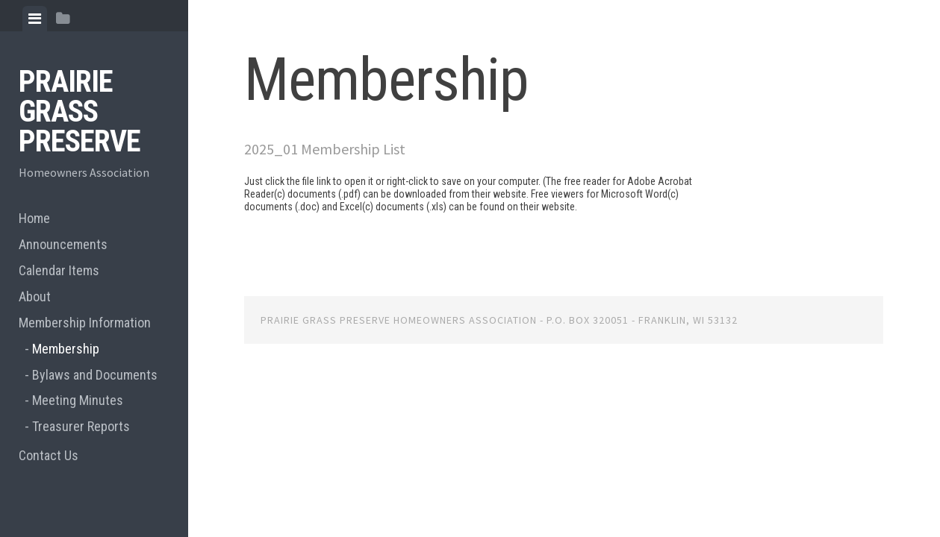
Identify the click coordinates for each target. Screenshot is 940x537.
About (35, 296)
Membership (65, 349)
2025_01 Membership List (324, 148)
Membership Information (85, 322)
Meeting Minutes (77, 400)
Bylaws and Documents (95, 375)
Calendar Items (59, 270)
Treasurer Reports (81, 426)
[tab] (34, 18)
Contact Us (48, 455)
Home (34, 218)
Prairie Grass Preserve (79, 111)
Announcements (63, 244)
